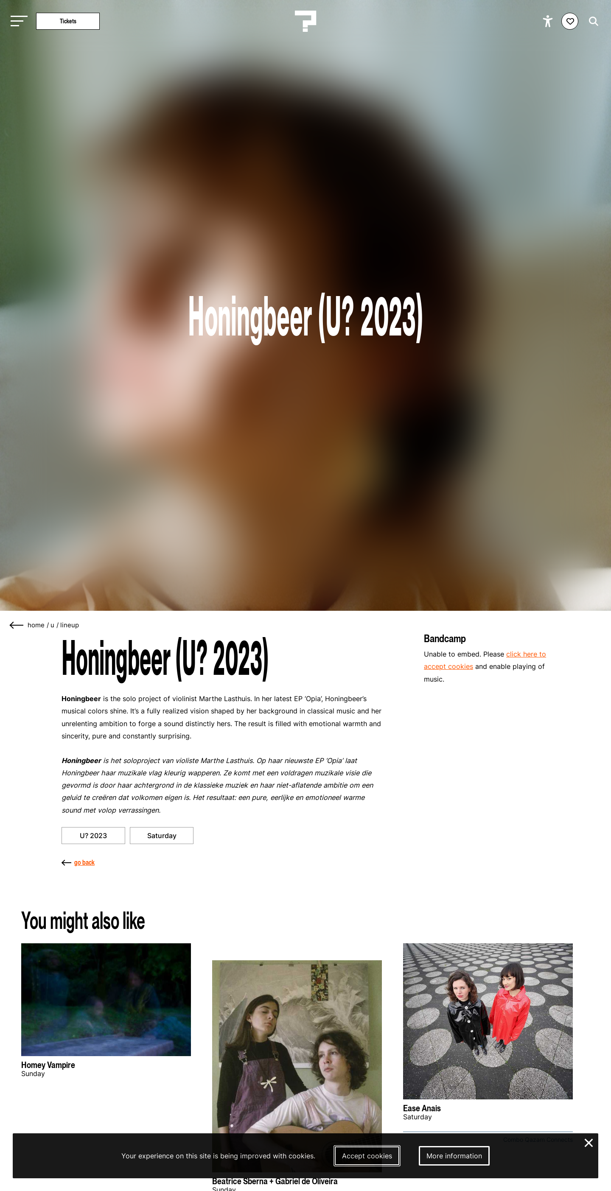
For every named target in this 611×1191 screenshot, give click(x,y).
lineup (69, 625)
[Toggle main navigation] (17, 21)
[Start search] (591, 21)
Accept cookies (367, 1156)
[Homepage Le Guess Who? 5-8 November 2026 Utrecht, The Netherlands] (305, 21)
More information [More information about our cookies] (454, 1156)
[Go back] (17, 625)
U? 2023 (93, 835)
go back (78, 862)
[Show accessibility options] (549, 21)
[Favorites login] (569, 21)
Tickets (68, 21)
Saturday (162, 835)
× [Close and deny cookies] (589, 1142)
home (36, 625)
